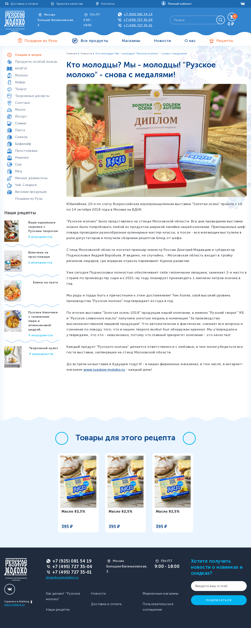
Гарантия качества (69, 4)
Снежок (21, 137)
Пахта (20, 130)
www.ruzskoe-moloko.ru (104, 370)
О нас (190, 40)
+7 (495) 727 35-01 (138, 25)
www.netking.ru (14, 604)
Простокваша (26, 151)
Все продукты (94, 40)
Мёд (18, 171)
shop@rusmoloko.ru (62, 577)
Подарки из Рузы (29, 199)
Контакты (108, 4)
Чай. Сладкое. (26, 185)
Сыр (18, 164)
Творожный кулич (43, 348)
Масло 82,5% (74, 511)
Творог (21, 89)
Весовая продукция (31, 192)
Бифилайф (23, 144)
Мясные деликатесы (31, 178)
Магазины (131, 40)
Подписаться (219, 600)
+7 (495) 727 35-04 (138, 20)
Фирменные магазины (161, 593)
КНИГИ (21, 68)
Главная (71, 53)
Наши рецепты (58, 609)
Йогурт (21, 116)
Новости (162, 40)
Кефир (20, 82)
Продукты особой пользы (36, 62)
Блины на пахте (45, 282)
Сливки (20, 123)
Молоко (21, 75)
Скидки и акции (28, 55)
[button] (61, 438)
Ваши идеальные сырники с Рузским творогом (43, 227)
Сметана (22, 103)
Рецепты (224, 40)
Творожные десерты (32, 96)
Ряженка (22, 157)
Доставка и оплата (24, 4)
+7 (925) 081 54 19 (138, 14)
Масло (20, 110)
